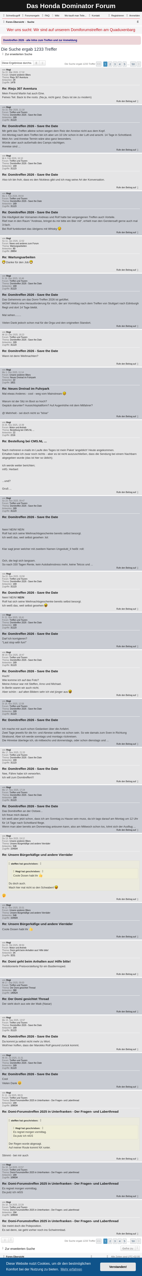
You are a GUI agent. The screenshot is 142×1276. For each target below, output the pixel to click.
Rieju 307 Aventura (19, 77)
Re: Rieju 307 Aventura (19, 88)
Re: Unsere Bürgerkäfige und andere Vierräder (37, 854)
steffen (15, 863)
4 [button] (119, 64)
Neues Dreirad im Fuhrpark (23, 377)
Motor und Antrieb (17, 427)
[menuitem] (30, 15)
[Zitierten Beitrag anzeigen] (41, 864)
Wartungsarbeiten (18, 246)
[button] (99, 64)
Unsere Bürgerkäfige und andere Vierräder (30, 843)
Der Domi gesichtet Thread (22, 988)
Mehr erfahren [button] (71, 1269)
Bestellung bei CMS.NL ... (22, 430)
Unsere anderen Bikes (20, 75)
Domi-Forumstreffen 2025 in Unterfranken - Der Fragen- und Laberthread (44, 1100)
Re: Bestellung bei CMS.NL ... (24, 441)
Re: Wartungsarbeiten (18, 257)
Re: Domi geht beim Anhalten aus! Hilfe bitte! (36, 961)
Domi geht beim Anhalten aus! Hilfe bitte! (29, 950)
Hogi (8, 70)
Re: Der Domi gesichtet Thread (25, 999)
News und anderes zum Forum (24, 243)
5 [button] (124, 64)
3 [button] (115, 64)
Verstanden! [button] (118, 1267)
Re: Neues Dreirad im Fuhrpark (25, 388)
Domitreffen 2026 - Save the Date (26, 115)
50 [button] (133, 64)
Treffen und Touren (18, 112)
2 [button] (110, 64)
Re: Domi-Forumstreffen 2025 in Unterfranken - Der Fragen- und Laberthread (60, 1111)
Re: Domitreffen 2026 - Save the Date (30, 126)
